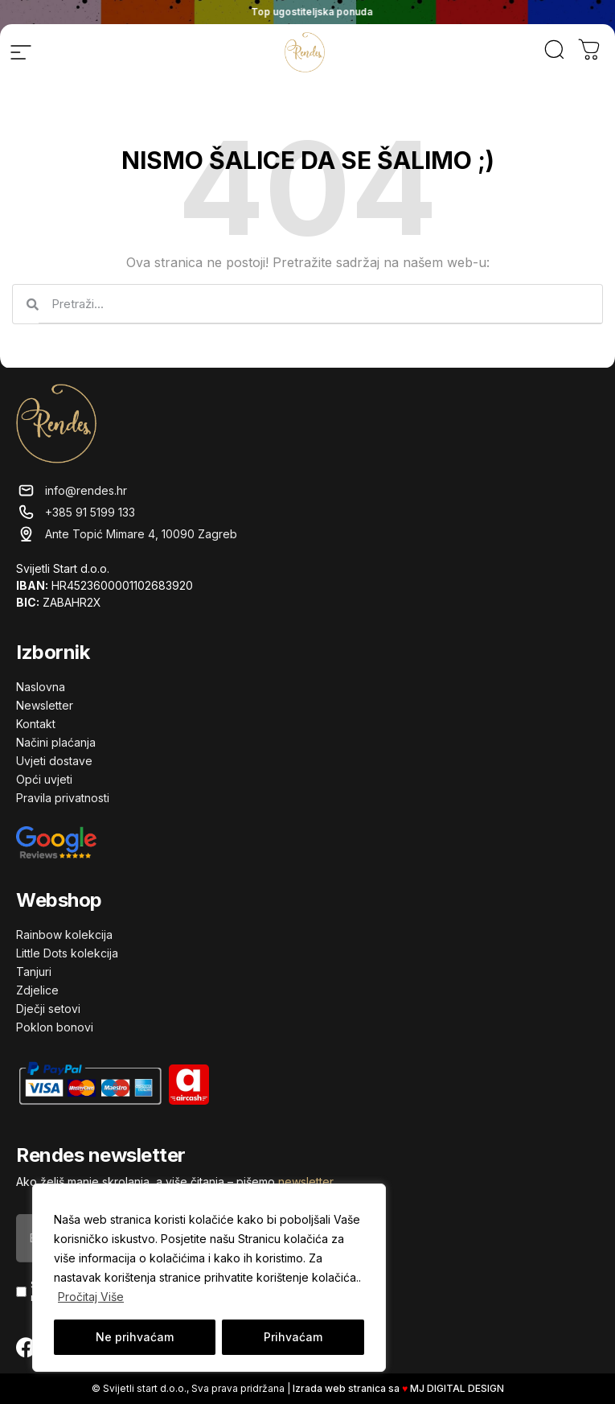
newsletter (305, 1181)
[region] (209, 1278)
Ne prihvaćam (135, 1337)
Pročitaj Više (91, 1296)
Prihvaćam (293, 1337)
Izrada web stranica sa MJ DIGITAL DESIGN (399, 1388)
